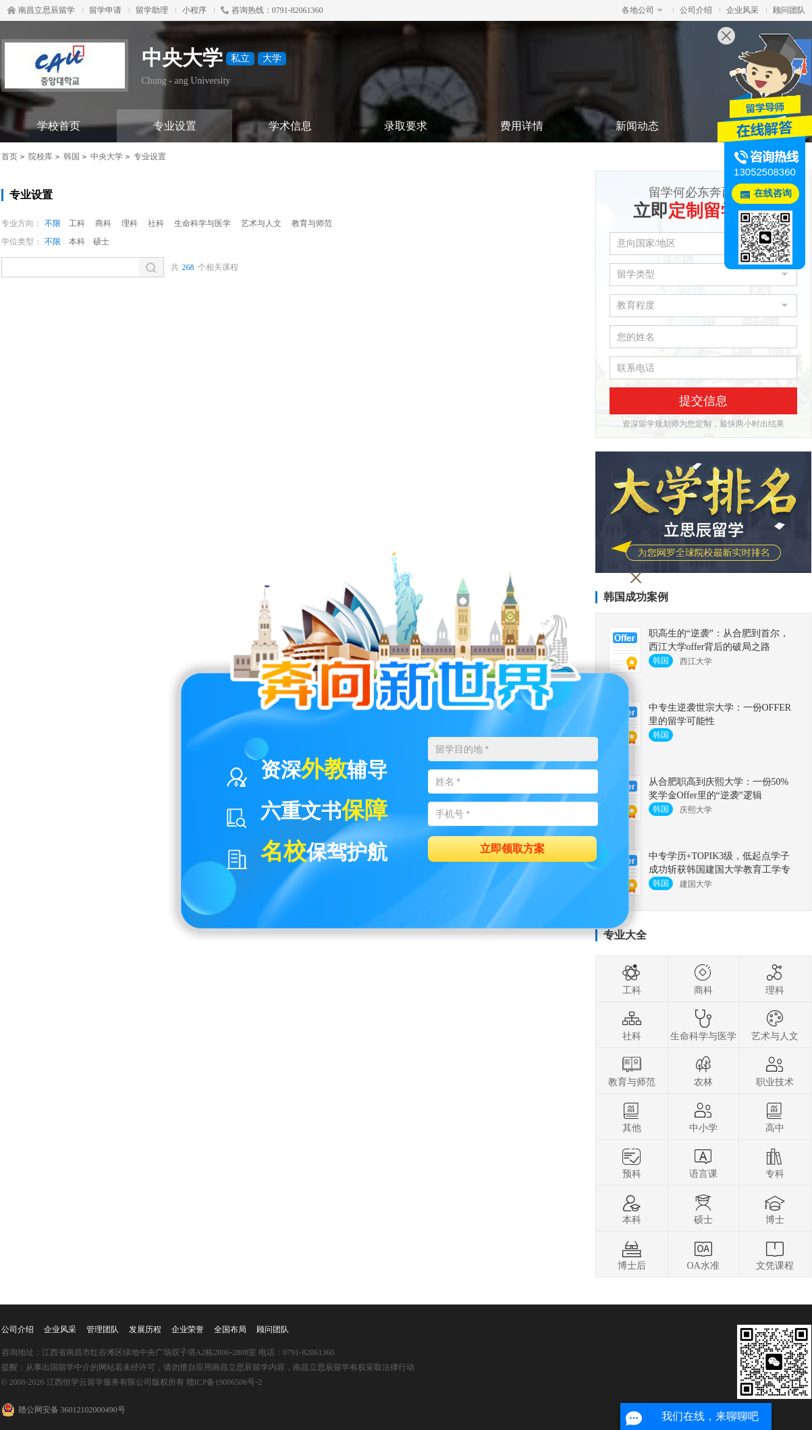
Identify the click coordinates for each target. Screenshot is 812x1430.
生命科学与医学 (202, 223)
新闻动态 (637, 126)
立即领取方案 (512, 848)
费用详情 (521, 126)
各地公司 (642, 10)
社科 (156, 223)
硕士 (101, 241)
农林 (703, 1071)
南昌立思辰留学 (41, 10)
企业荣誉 (187, 1329)
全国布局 (230, 1329)
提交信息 (703, 401)
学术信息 (290, 126)
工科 (77, 223)
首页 (9, 156)
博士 (775, 1208)
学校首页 (58, 126)
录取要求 (405, 126)
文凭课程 (775, 1254)
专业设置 (174, 126)
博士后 (632, 1254)
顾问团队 (789, 10)
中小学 (703, 1117)
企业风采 (742, 10)
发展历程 (145, 1329)
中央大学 (106, 156)
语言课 (703, 1163)
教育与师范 (312, 223)
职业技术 (775, 1071)
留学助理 (152, 10)
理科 (129, 223)
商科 (103, 223)
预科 (632, 1163)
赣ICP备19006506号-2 (224, 1382)
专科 (775, 1163)
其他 (632, 1117)
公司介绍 (696, 10)
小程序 (194, 10)
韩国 (71, 156)
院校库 (40, 156)
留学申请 (105, 10)
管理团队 (102, 1329)
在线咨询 (773, 193)
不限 (53, 223)
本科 (77, 241)
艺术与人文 (261, 223)
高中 (775, 1117)
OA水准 (702, 1254)
